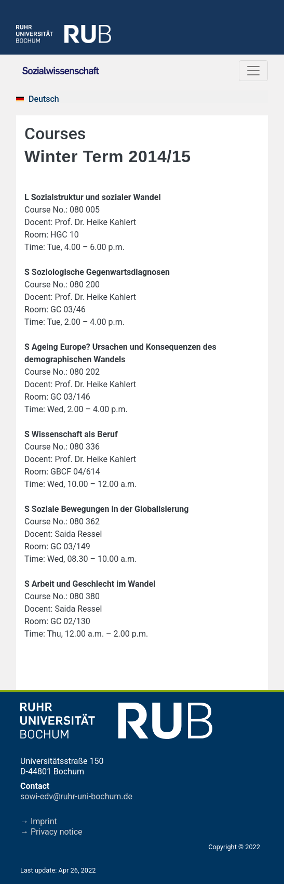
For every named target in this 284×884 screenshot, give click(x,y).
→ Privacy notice (51, 832)
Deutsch (44, 99)
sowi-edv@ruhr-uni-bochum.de (76, 796)
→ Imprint (38, 821)
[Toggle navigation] (253, 70)
